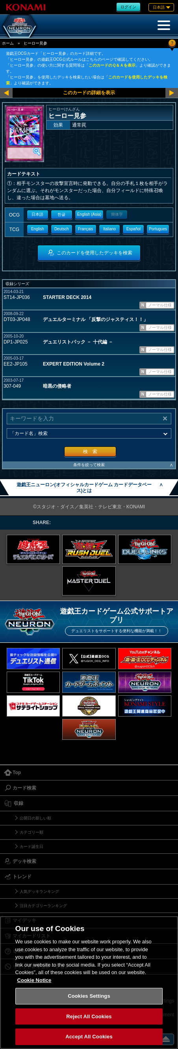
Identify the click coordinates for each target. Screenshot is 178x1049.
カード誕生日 (31, 846)
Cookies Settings (89, 996)
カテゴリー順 (31, 832)
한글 (61, 214)
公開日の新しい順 (35, 818)
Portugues (158, 229)
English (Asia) (89, 214)
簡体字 (117, 214)
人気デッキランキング (39, 891)
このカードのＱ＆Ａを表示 (112, 65)
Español (133, 229)
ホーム (8, 43)
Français (85, 229)
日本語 (37, 214)
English (37, 229)
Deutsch (61, 229)
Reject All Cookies (88, 1016)
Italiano (109, 229)
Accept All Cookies (89, 1037)
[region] (89, 982)
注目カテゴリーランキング (43, 905)
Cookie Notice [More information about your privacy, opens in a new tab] (34, 980)
